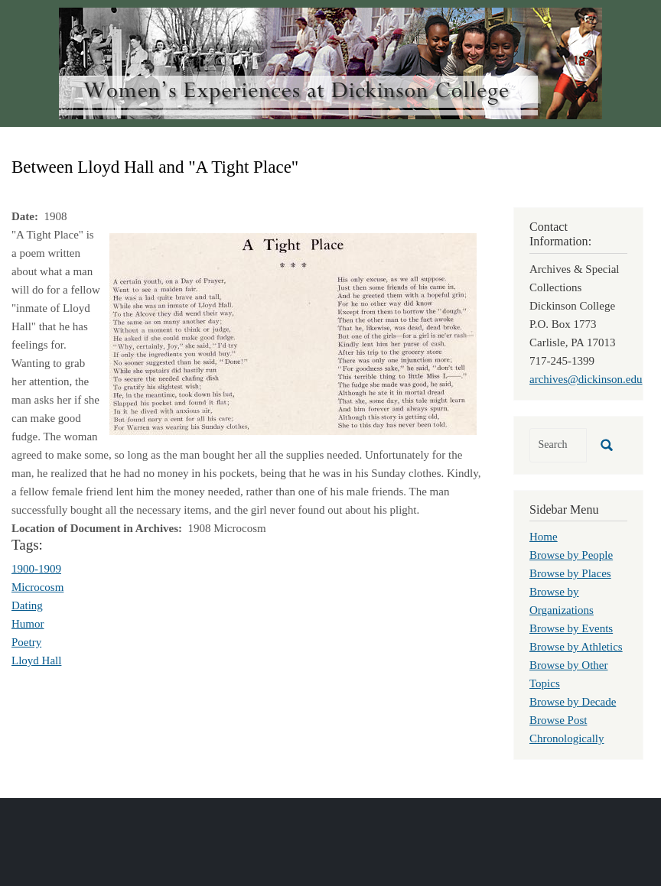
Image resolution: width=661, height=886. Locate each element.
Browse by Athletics (576, 647)
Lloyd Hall (36, 660)
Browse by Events (571, 628)
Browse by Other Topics (568, 674)
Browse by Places (570, 573)
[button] (293, 332)
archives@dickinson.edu (586, 379)
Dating (27, 605)
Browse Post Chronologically (566, 729)
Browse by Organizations (561, 601)
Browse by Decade (572, 702)
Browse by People (571, 555)
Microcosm (37, 587)
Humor (27, 624)
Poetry (26, 642)
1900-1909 (36, 569)
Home (543, 537)
